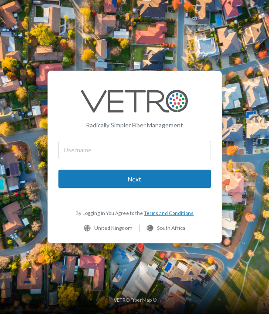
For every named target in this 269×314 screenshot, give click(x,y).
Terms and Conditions (169, 213)
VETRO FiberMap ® (135, 300)
